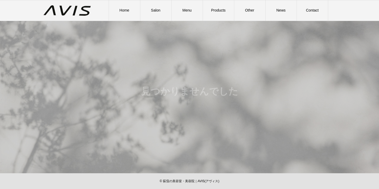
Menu (187, 10)
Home (124, 10)
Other (249, 10)
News (281, 10)
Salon (156, 10)
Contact (312, 10)
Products (218, 10)
